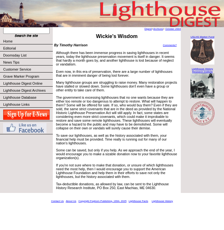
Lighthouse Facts (138, 201)
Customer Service (27, 69)
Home (7, 41)
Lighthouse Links (16, 104)
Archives (158, 28)
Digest (148, 28)
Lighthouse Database (19, 97)
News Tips (11, 62)
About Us (71, 201)
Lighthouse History (162, 201)
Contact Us (57, 201)
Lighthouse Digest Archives (24, 90)
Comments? (170, 45)
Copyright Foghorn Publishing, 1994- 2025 (102, 201)
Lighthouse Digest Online (23, 83)
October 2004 (173, 28)
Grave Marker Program (21, 76)
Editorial (27, 48)
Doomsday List (15, 55)
